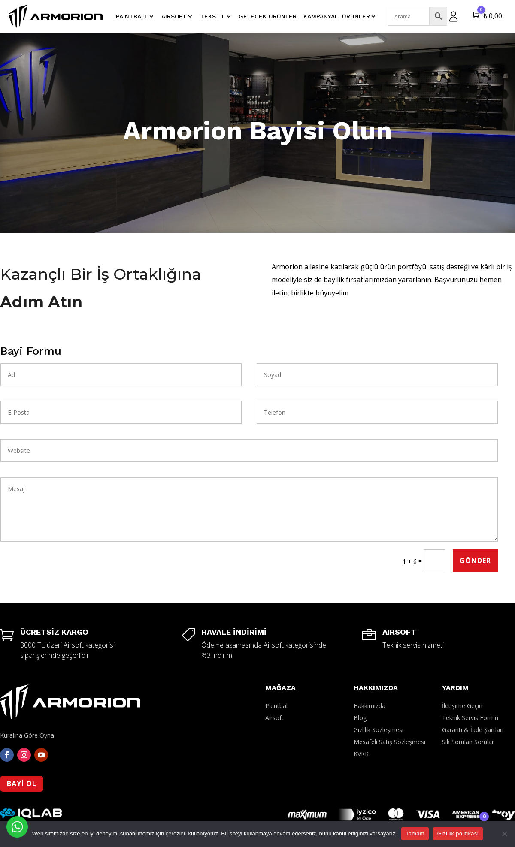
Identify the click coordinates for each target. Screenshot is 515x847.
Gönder (475, 560)
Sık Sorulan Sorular (468, 742)
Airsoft (274, 718)
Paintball (277, 706)
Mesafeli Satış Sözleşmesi (389, 742)
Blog (360, 718)
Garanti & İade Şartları (472, 730)
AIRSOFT (174, 16)
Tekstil (212, 16)
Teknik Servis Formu (470, 718)
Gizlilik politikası (458, 833)
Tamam (415, 833)
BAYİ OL (21, 783)
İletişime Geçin (462, 706)
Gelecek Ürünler (268, 16)
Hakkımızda (369, 706)
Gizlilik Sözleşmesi (378, 730)
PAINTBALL (132, 16)
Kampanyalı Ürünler (336, 16)
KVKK (361, 754)
